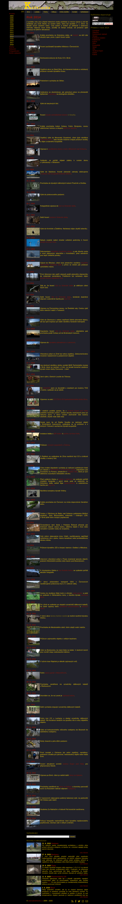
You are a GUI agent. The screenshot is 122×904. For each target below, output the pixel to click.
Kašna (94, 41)
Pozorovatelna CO (58, 877)
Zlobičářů (46, 388)
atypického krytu (46, 139)
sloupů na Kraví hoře (48, 242)
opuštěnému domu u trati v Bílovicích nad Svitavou (67, 149)
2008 (12, 24)
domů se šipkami (70, 128)
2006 (12, 20)
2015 (12, 38)
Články (45, 12)
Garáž (94, 53)
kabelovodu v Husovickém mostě (62, 470)
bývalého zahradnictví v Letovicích (62, 342)
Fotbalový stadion (98, 38)
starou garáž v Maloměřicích (55, 673)
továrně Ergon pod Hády (78, 411)
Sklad (94, 47)
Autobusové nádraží (99, 34)
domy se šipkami (75, 775)
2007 (12, 22)
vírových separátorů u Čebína (58, 445)
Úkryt (52, 888)
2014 (12, 36)
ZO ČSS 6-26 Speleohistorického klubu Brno (70, 399)
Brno (28, 12)
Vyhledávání (84, 12)
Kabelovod (96, 40)
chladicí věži (72, 472)
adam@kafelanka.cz (35, 901)
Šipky (53, 865)
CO (49, 882)
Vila (93, 49)
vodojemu (71, 788)
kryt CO (67, 299)
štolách (75, 35)
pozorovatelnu (69, 483)
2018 (12, 45)
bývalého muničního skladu (61, 251)
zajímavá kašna (68, 695)
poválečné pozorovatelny (69, 606)
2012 (12, 32)
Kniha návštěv (64, 12)
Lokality (37, 12)
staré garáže (77, 593)
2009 (12, 26)
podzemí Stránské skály (58, 217)
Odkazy (54, 12)
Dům (94, 43)
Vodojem (54, 843)
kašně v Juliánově (66, 479)
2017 (12, 42)
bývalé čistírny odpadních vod (51, 278)
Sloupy (94, 36)
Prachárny (52, 94)
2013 (12, 34)
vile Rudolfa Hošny (65, 570)
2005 (12, 18)
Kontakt (74, 12)
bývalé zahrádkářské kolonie (60, 115)
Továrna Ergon (97, 51)
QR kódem (58, 434)
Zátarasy (95, 32)
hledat (72, 836)
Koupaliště (96, 45)
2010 (12, 28)
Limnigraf (95, 30)
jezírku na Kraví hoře (71, 434)
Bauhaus (55, 854)
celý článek (84, 853)
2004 (12, 16)
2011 (12, 30)
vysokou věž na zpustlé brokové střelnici (56, 174)
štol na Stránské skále (67, 206)
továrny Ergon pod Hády (73, 764)
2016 (12, 40)
